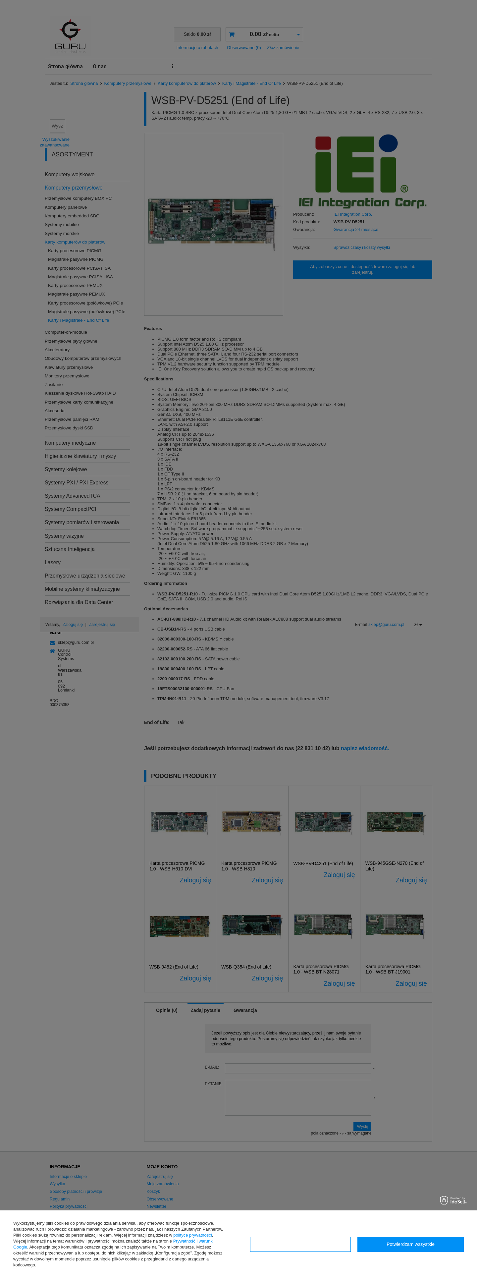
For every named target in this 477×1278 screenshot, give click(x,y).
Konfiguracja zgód (300, 1244)
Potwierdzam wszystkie (411, 1244)
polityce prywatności (192, 1235)
